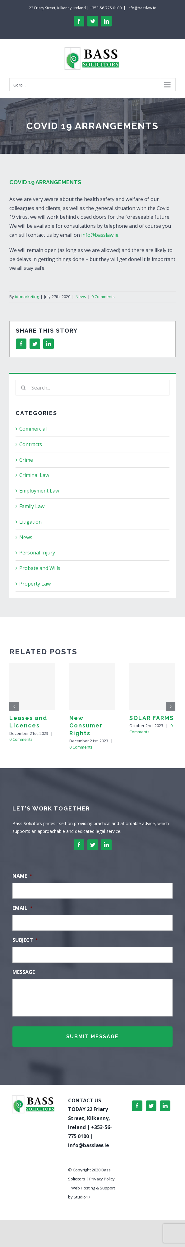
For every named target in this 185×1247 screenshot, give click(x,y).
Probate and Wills (39, 568)
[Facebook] (137, 1105)
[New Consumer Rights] (92, 686)
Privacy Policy (102, 1179)
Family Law (31, 506)
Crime (26, 459)
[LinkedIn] (165, 1105)
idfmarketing (27, 296)
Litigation (30, 521)
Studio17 (82, 1197)
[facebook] (79, 844)
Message (23, 972)
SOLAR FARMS (151, 718)
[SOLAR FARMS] (152, 686)
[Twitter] (151, 1105)
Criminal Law (34, 475)
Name (22, 876)
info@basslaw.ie (141, 8)
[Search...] (92, 387)
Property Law (35, 583)
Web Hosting (83, 1188)
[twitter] (92, 844)
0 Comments (103, 296)
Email (22, 908)
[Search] (23, 387)
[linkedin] (106, 844)
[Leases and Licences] (32, 686)
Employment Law (39, 490)
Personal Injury (37, 552)
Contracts (30, 444)
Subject (25, 940)
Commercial (33, 428)
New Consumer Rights (86, 725)
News (81, 296)
